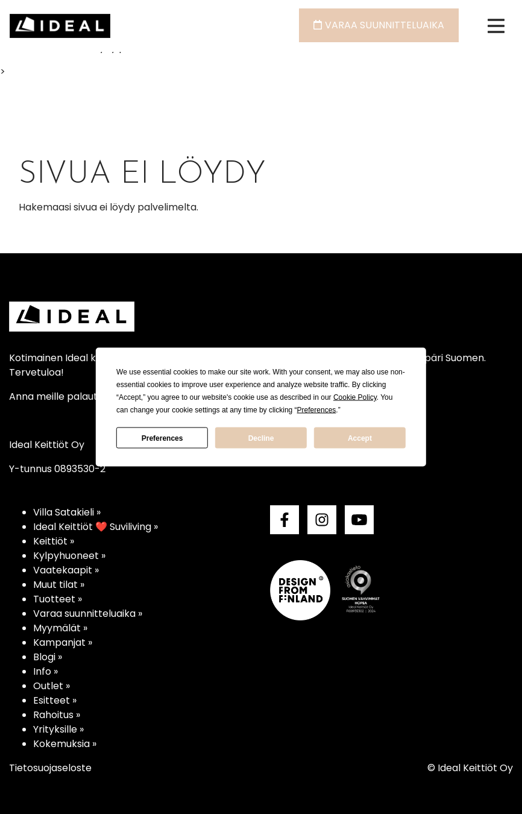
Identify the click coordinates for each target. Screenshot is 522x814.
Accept (360, 438)
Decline (261, 438)
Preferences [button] (316, 410)
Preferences (162, 438)
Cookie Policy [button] (355, 397)
